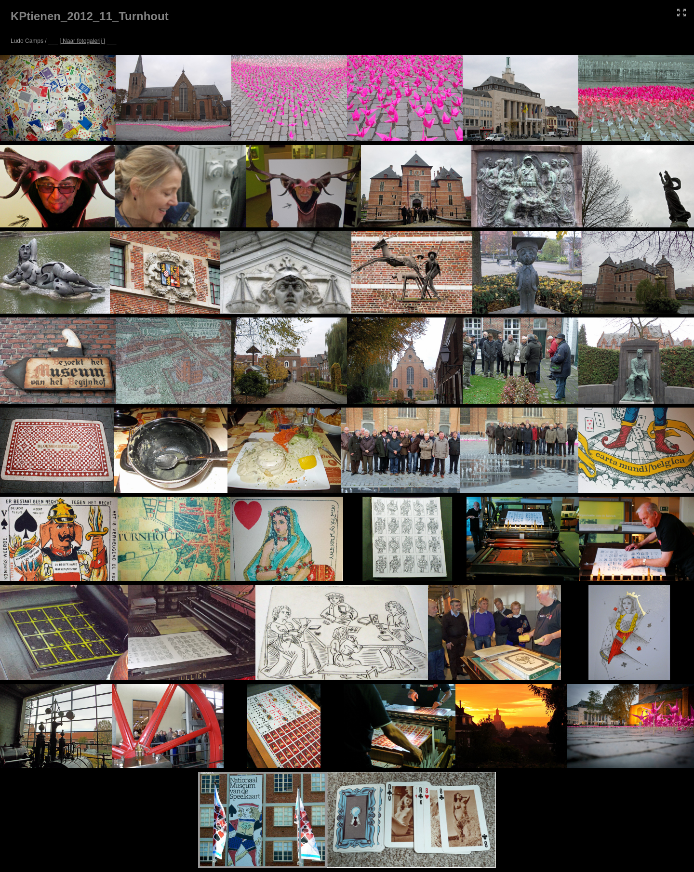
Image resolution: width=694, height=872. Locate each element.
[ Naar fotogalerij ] (82, 41)
